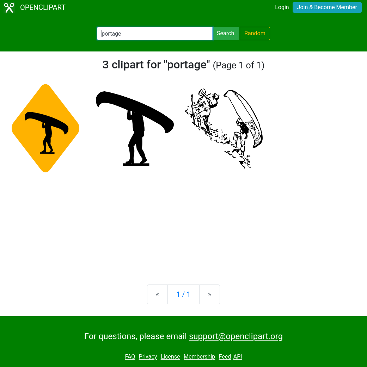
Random (254, 33)
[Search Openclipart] (155, 33)
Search (225, 33)
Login (282, 7)
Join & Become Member (327, 7)
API (237, 357)
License (170, 357)
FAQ (130, 357)
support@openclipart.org (236, 336)
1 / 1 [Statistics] (183, 294)
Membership (199, 357)
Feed (225, 357)
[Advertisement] (183, 224)
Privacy (148, 357)
